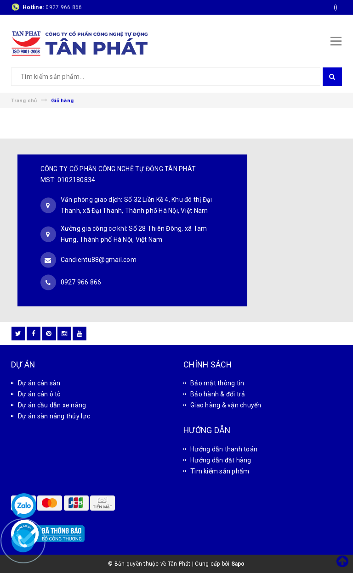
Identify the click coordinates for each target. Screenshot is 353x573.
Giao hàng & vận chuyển (226, 405)
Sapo (238, 564)
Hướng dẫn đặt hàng (220, 460)
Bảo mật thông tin (217, 383)
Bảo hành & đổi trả (217, 394)
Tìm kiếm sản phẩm (219, 471)
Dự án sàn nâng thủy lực (54, 416)
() (336, 7)
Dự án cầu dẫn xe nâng (52, 405)
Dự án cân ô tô (39, 394)
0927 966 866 (64, 7)
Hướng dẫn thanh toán (223, 449)
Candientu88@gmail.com (99, 259)
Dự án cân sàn (39, 383)
